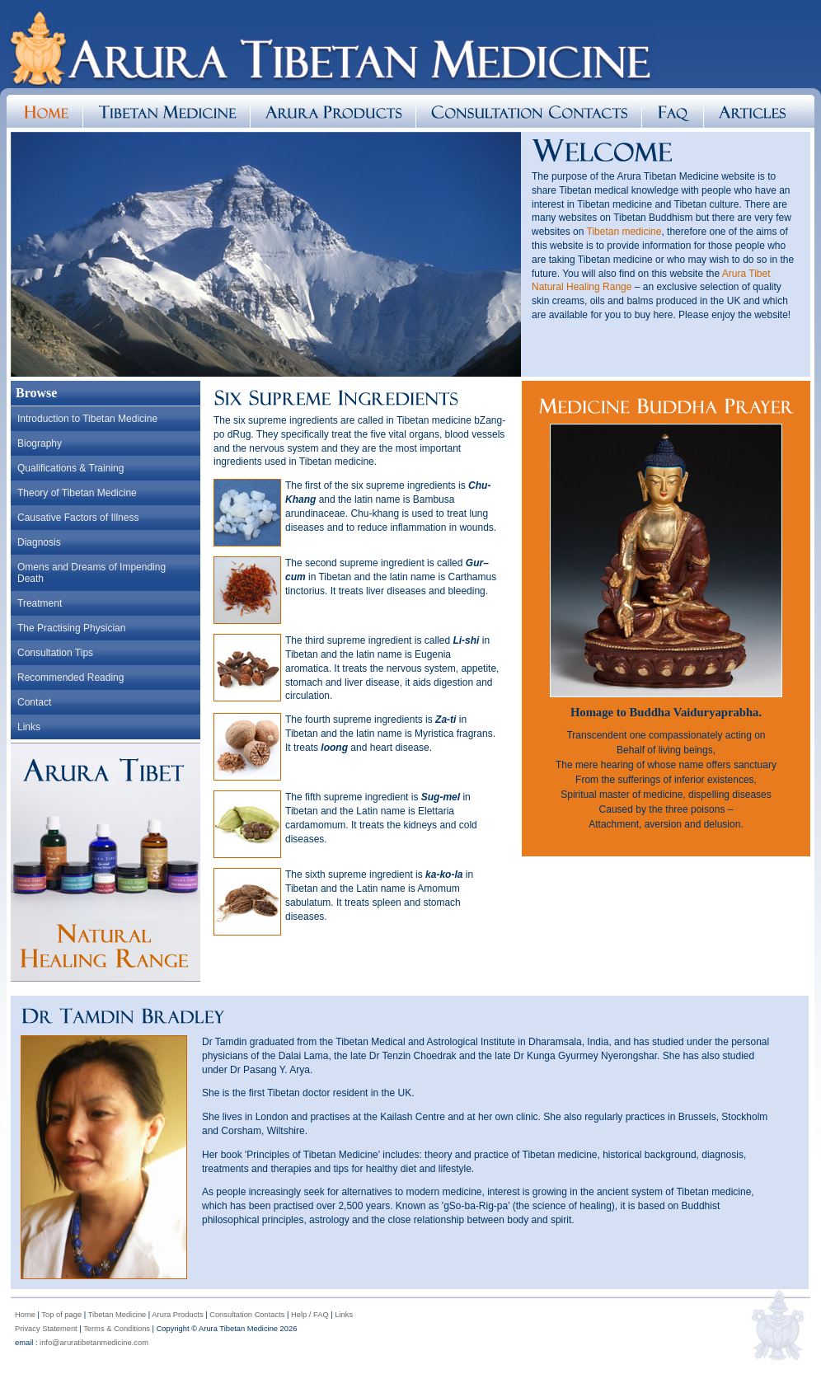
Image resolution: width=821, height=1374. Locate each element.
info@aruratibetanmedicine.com (94, 1343)
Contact (34, 702)
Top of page (61, 1315)
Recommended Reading (70, 677)
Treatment (39, 603)
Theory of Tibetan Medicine (77, 493)
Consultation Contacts (246, 1315)
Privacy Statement (46, 1329)
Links (28, 727)
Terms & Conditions (116, 1329)
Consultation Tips (55, 653)
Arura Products (177, 1315)
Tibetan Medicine (117, 1315)
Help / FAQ (310, 1315)
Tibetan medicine (624, 231)
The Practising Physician (71, 628)
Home (25, 1315)
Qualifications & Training (70, 468)
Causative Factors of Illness (77, 517)
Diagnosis (39, 542)
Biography (39, 443)
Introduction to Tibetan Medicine (87, 418)
